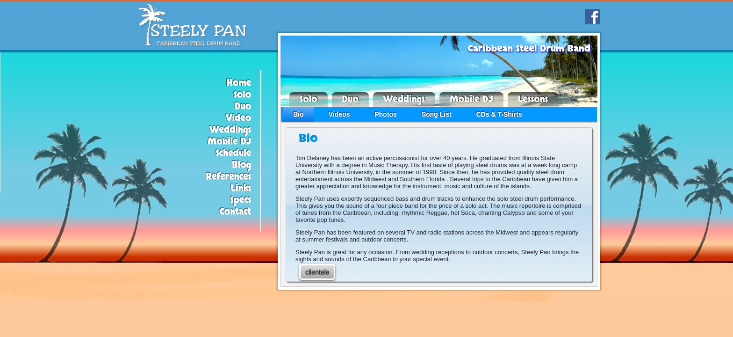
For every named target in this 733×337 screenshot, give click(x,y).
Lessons (533, 99)
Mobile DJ (229, 141)
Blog (241, 165)
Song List (437, 114)
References (228, 177)
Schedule (233, 153)
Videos (339, 114)
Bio (298, 114)
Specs (240, 200)
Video (238, 118)
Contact (235, 212)
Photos (385, 114)
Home (238, 83)
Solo (242, 95)
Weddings (230, 130)
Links (240, 188)
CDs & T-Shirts (499, 114)
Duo (243, 106)
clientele (317, 272)
